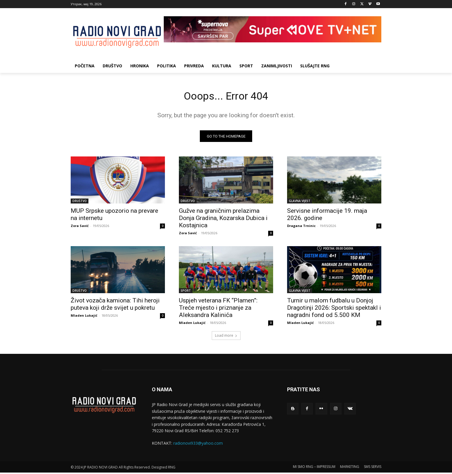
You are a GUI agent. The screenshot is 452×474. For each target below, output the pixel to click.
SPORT (186, 292)
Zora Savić (80, 227)
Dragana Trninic (301, 227)
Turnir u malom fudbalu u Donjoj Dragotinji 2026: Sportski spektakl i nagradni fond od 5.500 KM (334, 309)
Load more (226, 337)
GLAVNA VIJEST (299, 203)
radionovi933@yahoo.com (198, 445)
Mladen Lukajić (84, 317)
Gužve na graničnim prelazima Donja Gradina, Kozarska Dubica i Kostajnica (223, 219)
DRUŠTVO (79, 203)
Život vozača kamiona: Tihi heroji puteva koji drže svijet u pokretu (115, 306)
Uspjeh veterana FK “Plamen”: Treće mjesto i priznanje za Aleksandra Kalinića (218, 309)
